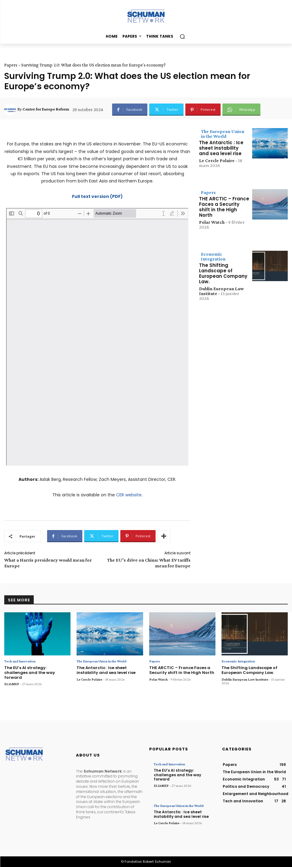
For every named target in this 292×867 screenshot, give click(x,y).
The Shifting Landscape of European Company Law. (223, 273)
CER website (129, 495)
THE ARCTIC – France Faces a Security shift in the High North (224, 206)
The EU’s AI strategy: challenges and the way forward (29, 672)
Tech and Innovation (20, 661)
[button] (182, 36)
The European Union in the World (222, 134)
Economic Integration (213, 256)
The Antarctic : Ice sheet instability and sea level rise (221, 148)
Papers (10, 65)
